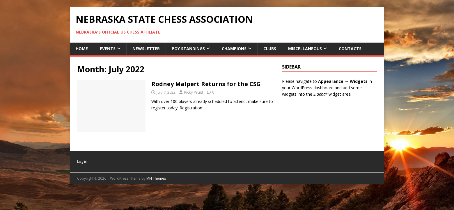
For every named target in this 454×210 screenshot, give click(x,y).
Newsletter (146, 48)
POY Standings (188, 48)
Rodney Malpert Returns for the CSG (206, 84)
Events (108, 48)
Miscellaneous (305, 48)
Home (82, 48)
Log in (82, 161)
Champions (234, 48)
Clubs (269, 48)
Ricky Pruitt (193, 92)
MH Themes (156, 178)
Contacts (350, 48)
